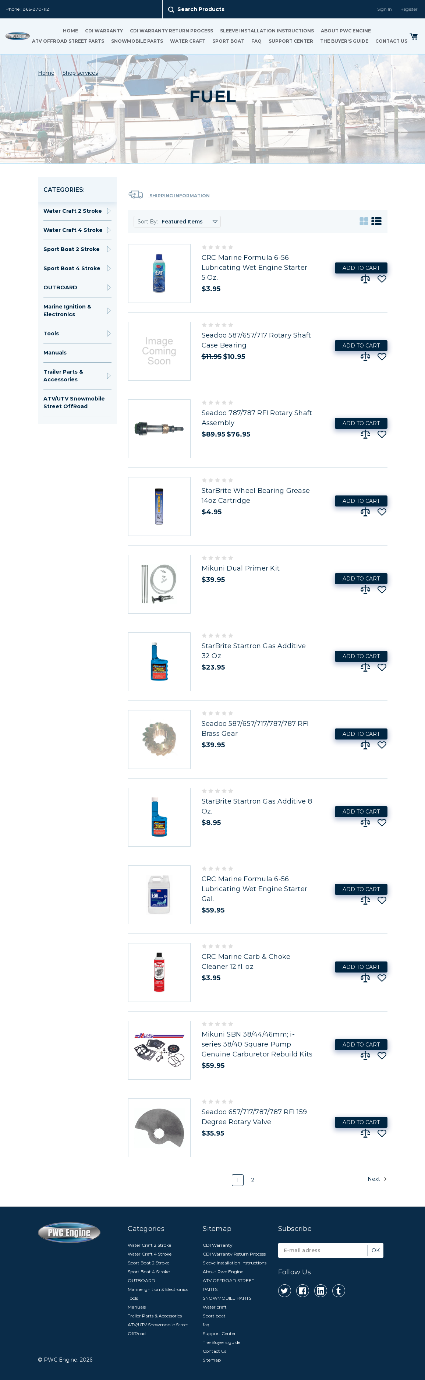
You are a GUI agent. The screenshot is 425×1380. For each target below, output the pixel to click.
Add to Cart (361, 268)
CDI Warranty (104, 30)
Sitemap (212, 1360)
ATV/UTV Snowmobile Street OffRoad (74, 402)
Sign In (384, 9)
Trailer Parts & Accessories (63, 375)
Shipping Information (169, 194)
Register (409, 9)
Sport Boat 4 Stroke (71, 268)
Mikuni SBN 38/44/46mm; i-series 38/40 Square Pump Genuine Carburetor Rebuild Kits (257, 1044)
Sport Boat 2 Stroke (71, 249)
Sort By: (148, 221)
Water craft (187, 41)
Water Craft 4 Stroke (73, 230)
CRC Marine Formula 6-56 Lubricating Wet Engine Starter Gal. (255, 889)
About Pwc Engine (346, 30)
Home (70, 30)
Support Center (291, 41)
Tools (51, 333)
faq (256, 41)
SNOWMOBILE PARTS (137, 41)
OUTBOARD (60, 287)
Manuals (55, 352)
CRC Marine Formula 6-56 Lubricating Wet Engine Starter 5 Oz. (255, 268)
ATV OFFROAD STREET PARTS (68, 41)
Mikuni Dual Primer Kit (241, 568)
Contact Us (391, 41)
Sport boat (228, 41)
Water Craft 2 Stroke (72, 211)
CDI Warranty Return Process (171, 30)
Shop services (80, 73)
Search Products (200, 9)
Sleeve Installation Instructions (267, 30)
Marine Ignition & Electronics (67, 310)
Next (377, 1179)
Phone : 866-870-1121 (28, 9)
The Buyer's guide (344, 41)
